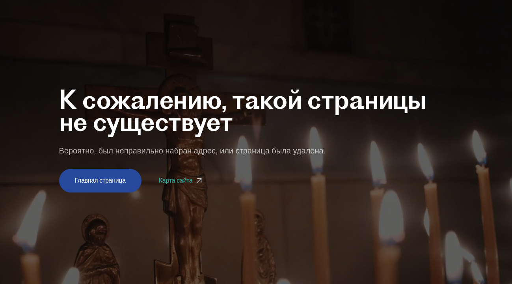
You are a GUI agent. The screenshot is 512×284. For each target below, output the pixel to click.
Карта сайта (181, 180)
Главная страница (100, 180)
